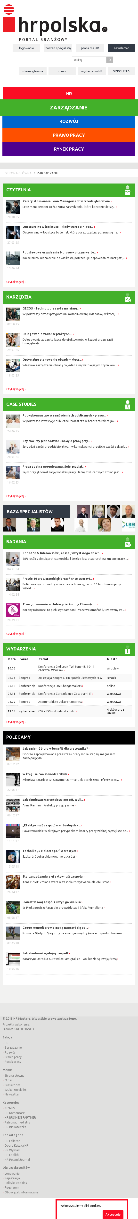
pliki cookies (92, 1205)
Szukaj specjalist (15, 1089)
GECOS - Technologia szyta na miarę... (51, 308)
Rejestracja (12, 1178)
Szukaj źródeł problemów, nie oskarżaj (49, 856)
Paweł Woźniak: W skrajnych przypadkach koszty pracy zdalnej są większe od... (76, 830)
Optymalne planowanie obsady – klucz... (52, 359)
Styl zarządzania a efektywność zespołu (53, 876)
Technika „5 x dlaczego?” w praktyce (50, 850)
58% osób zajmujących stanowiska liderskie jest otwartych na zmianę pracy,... (75, 558)
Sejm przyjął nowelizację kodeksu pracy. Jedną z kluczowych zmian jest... (72, 472)
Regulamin (12, 1187)
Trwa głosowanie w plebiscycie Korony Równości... (59, 604)
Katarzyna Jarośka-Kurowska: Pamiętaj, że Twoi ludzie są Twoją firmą (70, 958)
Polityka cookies (16, 1182)
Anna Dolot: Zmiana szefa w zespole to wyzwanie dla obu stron (66, 882)
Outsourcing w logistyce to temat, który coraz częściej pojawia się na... (71, 232)
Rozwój (68, 121)
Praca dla (90, 48)
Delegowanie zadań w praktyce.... (47, 334)
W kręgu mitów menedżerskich (45, 774)
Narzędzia (19, 296)
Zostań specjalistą (58, 48)
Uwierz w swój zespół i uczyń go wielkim (52, 902)
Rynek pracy (69, 148)
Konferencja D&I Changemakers (59, 685)
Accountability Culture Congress (60, 701)
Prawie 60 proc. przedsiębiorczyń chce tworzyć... (57, 578)
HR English (12, 1154)
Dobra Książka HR (16, 1145)
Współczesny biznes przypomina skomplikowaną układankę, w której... (70, 314)
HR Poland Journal (17, 1159)
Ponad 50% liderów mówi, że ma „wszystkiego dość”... (62, 553)
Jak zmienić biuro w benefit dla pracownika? (56, 748)
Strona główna (32, 71)
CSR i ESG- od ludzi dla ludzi (56, 711)
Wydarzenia (92, 71)
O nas (62, 71)
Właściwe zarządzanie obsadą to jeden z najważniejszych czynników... (70, 365)
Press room (12, 1085)
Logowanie (26, 48)
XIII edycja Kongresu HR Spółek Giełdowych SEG (70, 677)
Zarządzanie (47, 173)
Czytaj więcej (15, 282)
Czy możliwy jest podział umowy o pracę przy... (56, 441)
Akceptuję (113, 1214)
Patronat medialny (17, 1122)
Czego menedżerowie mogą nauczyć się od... (56, 927)
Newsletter (121, 48)
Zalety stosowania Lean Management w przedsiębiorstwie (66, 201)
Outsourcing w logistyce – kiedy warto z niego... (58, 226)
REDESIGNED (25, 1029)
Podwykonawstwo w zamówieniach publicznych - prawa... (64, 415)
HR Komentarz (15, 1112)
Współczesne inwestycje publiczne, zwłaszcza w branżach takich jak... (69, 421)
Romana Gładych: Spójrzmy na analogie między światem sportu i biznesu (72, 933)
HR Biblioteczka (15, 1127)
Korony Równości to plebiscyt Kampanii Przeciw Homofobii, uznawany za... (74, 609)
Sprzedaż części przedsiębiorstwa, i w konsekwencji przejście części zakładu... (75, 446)
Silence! (8, 1029)
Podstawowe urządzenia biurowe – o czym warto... (59, 252)
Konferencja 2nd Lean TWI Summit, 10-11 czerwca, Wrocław (66, 668)
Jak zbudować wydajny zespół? (46, 953)
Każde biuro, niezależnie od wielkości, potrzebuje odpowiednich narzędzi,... (74, 258)
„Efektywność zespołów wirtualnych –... (52, 825)
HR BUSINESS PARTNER (20, 1117)
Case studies (21, 404)
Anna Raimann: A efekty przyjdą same (49, 805)
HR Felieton (12, 1140)
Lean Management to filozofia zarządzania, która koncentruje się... (69, 206)
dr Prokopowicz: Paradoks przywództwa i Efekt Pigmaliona (63, 907)
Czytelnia (18, 189)
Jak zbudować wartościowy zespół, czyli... (53, 799)
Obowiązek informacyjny (22, 1192)
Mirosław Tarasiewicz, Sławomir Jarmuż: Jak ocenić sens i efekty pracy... (72, 779)
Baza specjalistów (30, 511)
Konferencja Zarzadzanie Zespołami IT (65, 693)
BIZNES (10, 1108)
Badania (16, 541)
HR (69, 93)
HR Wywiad (12, 1150)
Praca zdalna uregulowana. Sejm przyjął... (53, 466)
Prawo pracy (69, 135)
